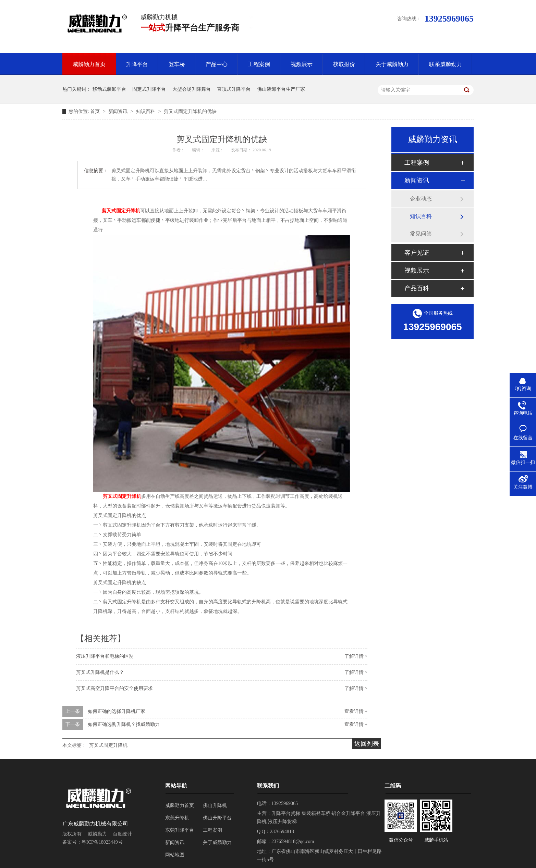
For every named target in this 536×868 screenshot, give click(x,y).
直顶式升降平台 (234, 89)
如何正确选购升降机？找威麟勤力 (124, 724)
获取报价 (344, 64)
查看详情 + (355, 711)
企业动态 (421, 199)
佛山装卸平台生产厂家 (281, 89)
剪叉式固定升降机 (121, 210)
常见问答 (421, 234)
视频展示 (302, 64)
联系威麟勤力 (445, 64)
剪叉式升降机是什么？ (100, 672)
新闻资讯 (118, 111)
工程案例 (259, 64)
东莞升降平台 (179, 830)
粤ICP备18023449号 (102, 842)
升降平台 (137, 64)
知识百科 (146, 111)
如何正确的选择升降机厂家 (116, 711)
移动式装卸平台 (109, 89)
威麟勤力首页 (89, 64)
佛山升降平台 (217, 817)
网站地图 (174, 854)
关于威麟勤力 (392, 64)
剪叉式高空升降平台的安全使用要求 (114, 688)
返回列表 (366, 743)
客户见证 (416, 252)
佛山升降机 (215, 805)
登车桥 (177, 64)
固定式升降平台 (149, 89)
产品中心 (217, 64)
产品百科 (416, 288)
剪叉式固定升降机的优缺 (190, 111)
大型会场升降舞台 (191, 89)
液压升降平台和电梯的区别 (105, 656)
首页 (95, 111)
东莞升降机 (177, 817)
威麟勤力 (97, 833)
